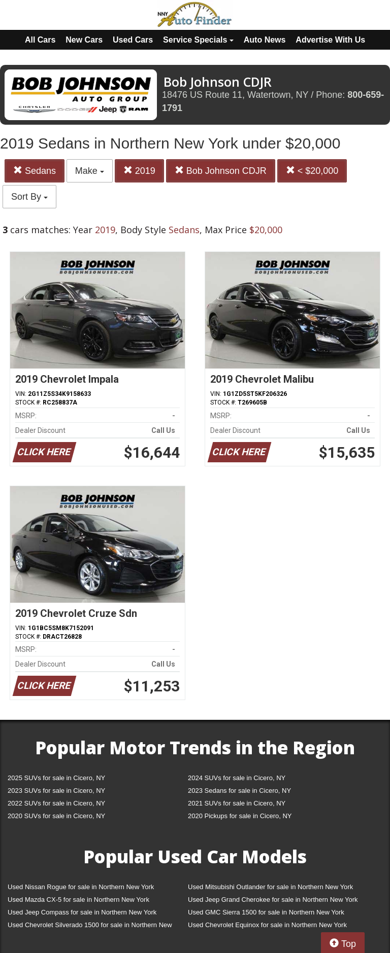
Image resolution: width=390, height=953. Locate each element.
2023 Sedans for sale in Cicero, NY (239, 790)
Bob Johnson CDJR (221, 170)
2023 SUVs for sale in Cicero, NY (56, 790)
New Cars (84, 39)
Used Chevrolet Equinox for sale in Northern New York (267, 925)
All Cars (40, 39)
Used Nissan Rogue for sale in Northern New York (81, 887)
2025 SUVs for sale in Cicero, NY (56, 778)
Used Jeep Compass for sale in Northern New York (82, 912)
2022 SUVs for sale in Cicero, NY (56, 803)
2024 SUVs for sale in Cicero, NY (236, 778)
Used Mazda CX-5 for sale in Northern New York (78, 899)
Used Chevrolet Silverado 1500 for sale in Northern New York (90, 927)
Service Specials (198, 39)
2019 (139, 170)
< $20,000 (312, 170)
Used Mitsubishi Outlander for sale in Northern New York (270, 887)
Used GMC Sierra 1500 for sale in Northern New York (266, 912)
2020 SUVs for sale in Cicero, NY (56, 816)
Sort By (29, 197)
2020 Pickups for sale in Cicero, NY (239, 816)
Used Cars (133, 39)
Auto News (265, 39)
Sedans (34, 170)
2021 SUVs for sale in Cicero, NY (236, 803)
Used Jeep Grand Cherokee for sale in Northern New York (273, 899)
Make (89, 171)
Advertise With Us (330, 39)
